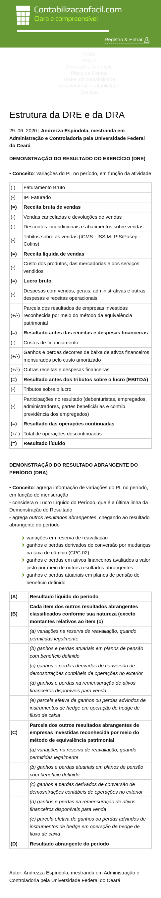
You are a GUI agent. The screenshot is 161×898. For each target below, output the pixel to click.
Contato (89, 92)
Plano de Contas (89, 73)
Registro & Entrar (127, 40)
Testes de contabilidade (89, 79)
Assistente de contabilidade (89, 85)
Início (89, 54)
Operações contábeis (89, 66)
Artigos (89, 60)
